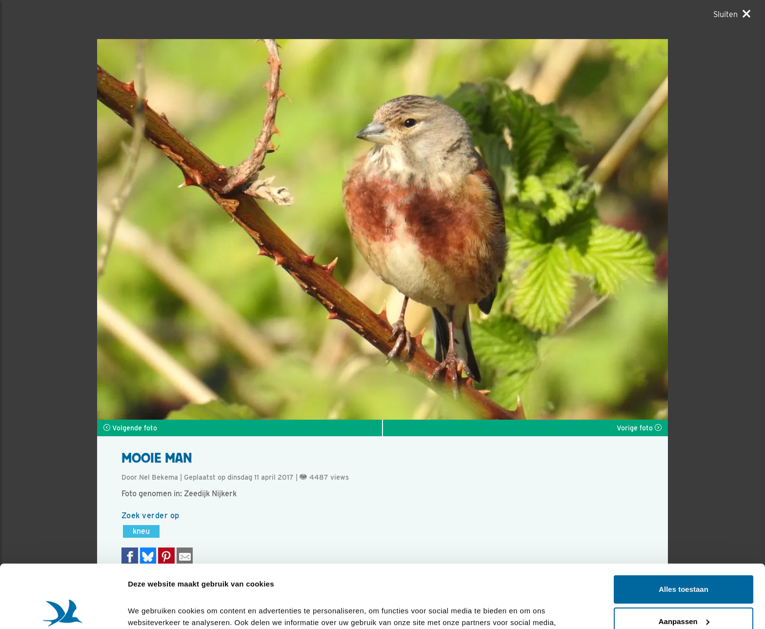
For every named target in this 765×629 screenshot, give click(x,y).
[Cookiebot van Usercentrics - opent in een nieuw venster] (63, 610)
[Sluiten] (731, 14)
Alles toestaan (683, 526)
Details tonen (151, 610)
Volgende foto (130, 428)
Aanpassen (684, 558)
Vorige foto (639, 428)
